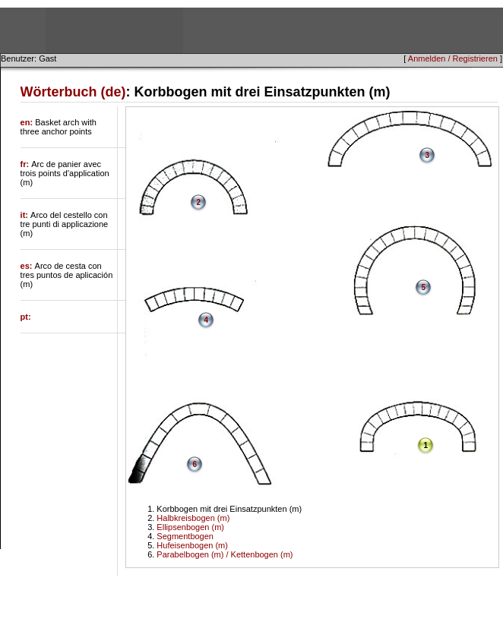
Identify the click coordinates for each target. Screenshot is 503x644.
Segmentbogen (185, 536)
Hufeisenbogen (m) (192, 545)
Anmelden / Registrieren (453, 58)
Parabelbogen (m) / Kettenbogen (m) (225, 554)
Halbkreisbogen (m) (193, 517)
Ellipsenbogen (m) (190, 527)
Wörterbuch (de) (73, 91)
